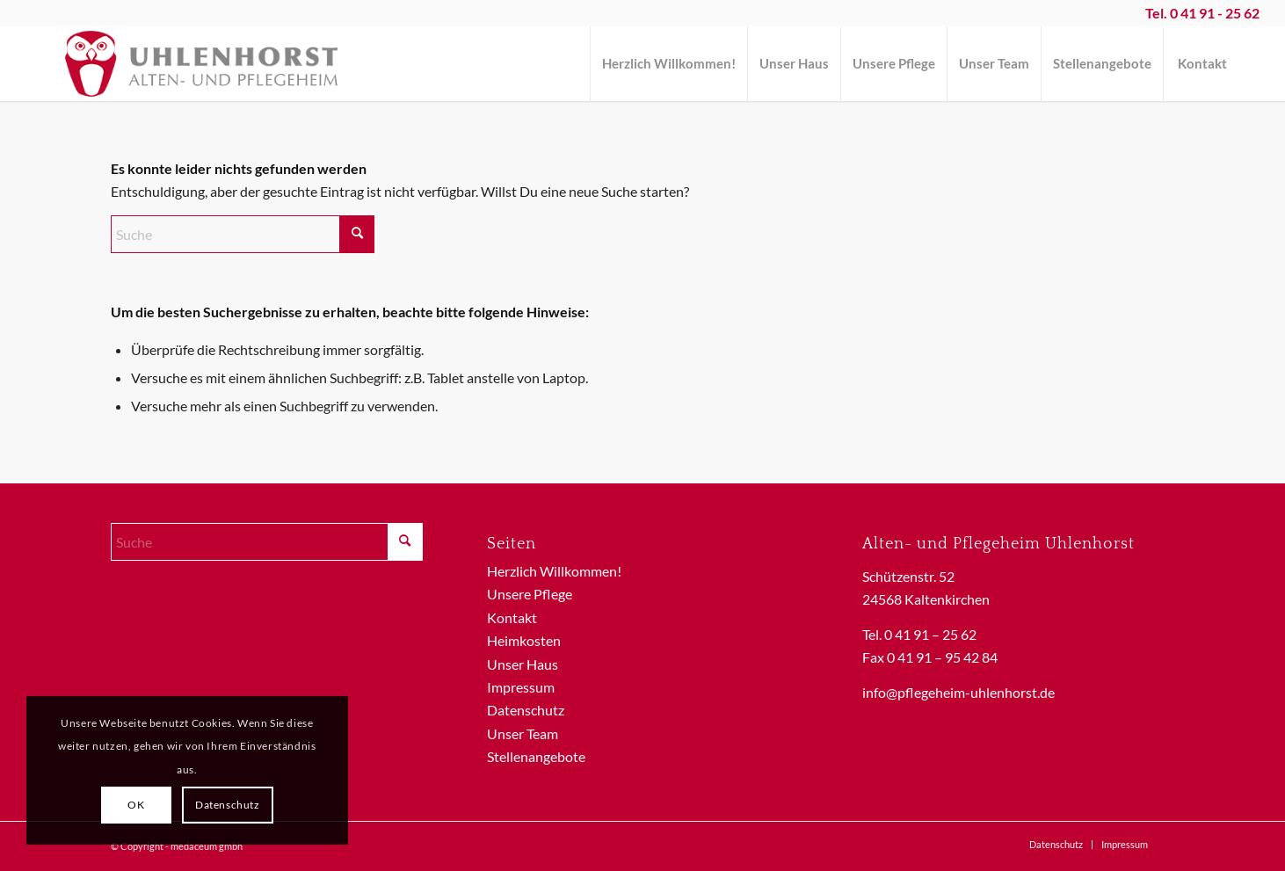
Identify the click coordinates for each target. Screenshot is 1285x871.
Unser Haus (522, 664)
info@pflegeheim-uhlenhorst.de (958, 692)
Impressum (521, 687)
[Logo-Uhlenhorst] (201, 63)
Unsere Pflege (529, 593)
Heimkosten (524, 640)
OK (135, 804)
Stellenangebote (536, 756)
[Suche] (242, 234)
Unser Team (522, 733)
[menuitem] (668, 63)
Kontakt (512, 617)
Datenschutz (525, 709)
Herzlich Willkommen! (554, 571)
